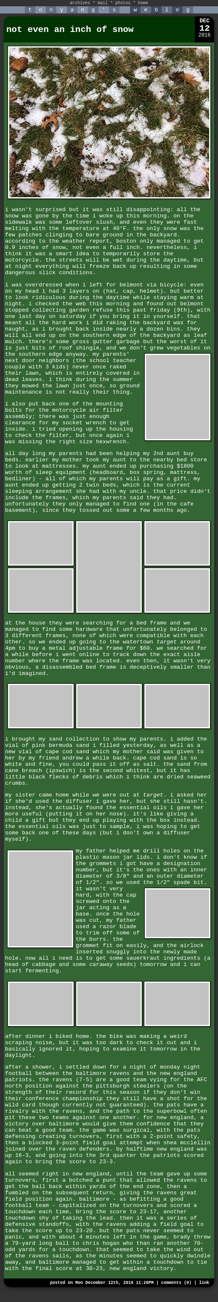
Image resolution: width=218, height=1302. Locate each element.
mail (103, 3)
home (143, 3)
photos (122, 3)
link (204, 1283)
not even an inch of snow (69, 29)
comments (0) (176, 1283)
